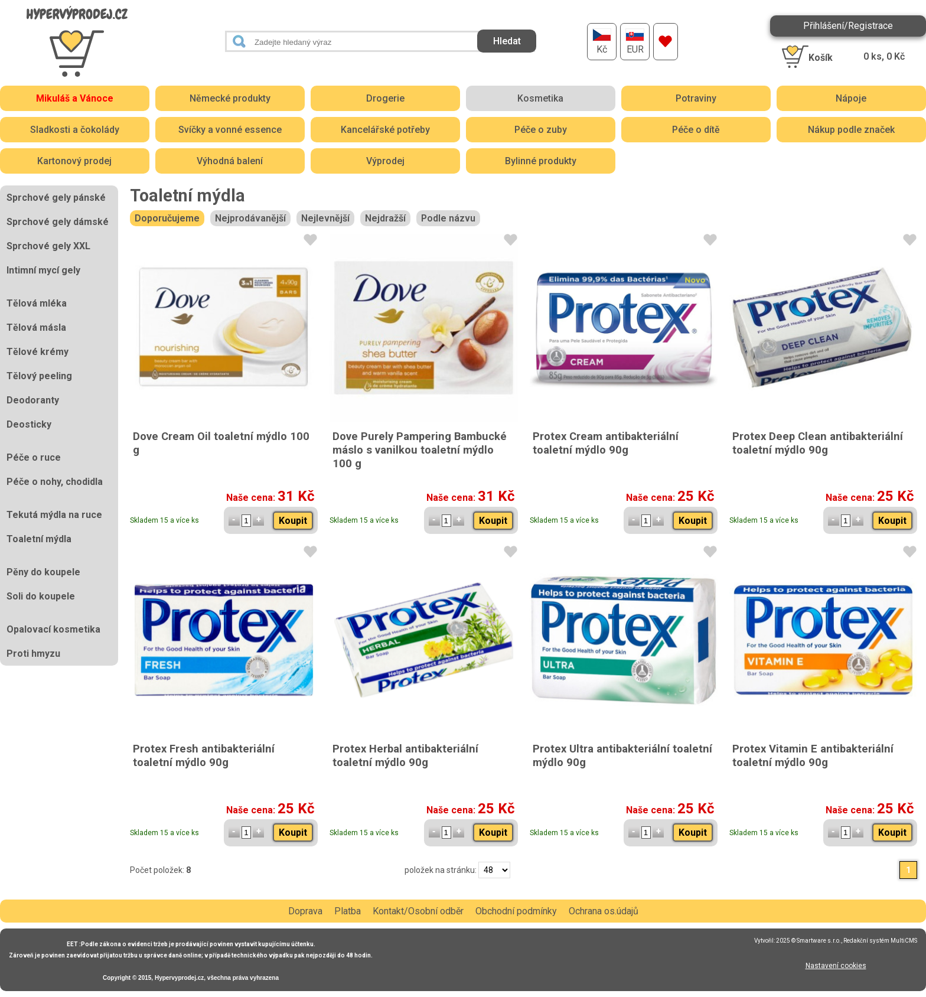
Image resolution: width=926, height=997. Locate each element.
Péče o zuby (540, 129)
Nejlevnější (325, 218)
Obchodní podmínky (516, 911)
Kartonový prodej (74, 161)
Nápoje (851, 98)
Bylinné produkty (540, 161)
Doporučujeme (167, 218)
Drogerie (385, 98)
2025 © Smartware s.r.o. (808, 940)
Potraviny (696, 98)
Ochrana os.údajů (603, 911)
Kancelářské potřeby (385, 129)
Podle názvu (448, 218)
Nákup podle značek (851, 129)
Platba (347, 911)
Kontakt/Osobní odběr (418, 911)
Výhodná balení (230, 161)
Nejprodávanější (250, 218)
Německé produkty (230, 98)
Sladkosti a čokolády (74, 129)
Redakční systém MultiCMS (880, 940)
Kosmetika (540, 98)
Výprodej (385, 161)
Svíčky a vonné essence (230, 129)
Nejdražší (385, 218)
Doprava (305, 911)
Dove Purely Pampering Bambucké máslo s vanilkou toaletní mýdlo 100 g (419, 450)
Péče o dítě (696, 129)
